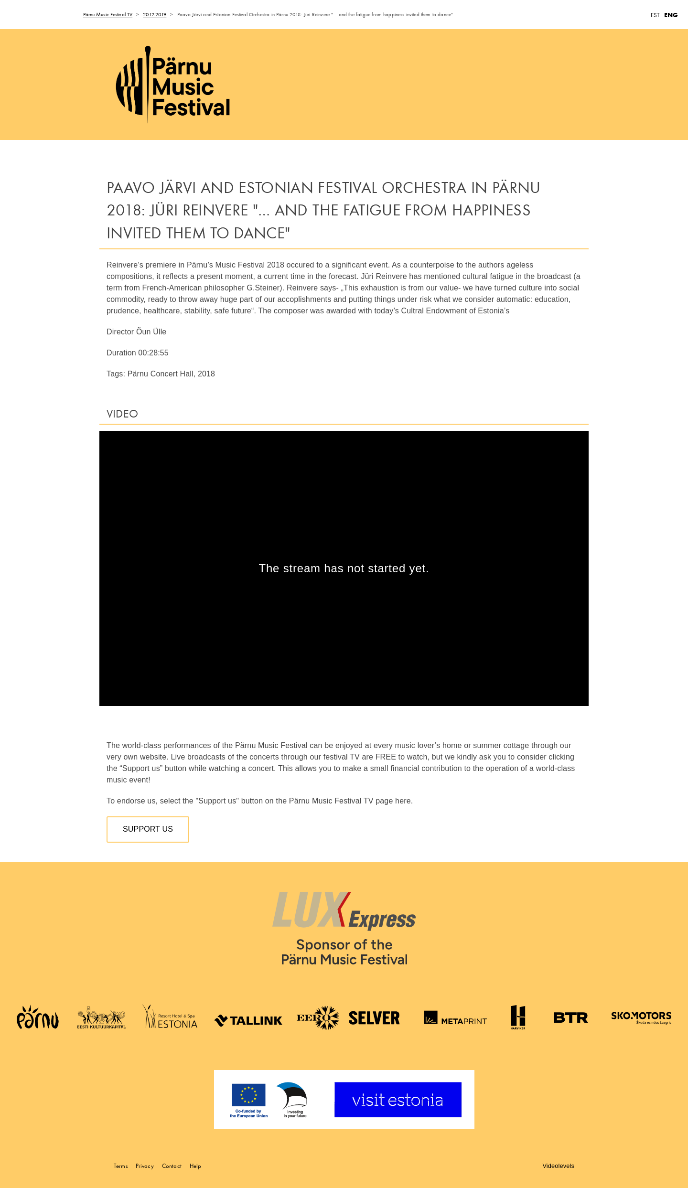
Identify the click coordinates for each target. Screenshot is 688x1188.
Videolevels (558, 1165)
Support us (148, 829)
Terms (121, 1165)
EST (655, 15)
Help (196, 1165)
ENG (671, 15)
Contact (172, 1165)
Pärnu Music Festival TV (108, 14)
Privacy (145, 1165)
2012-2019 (154, 14)
